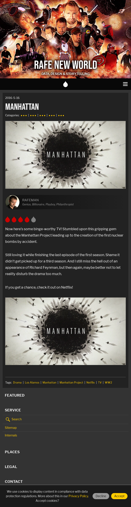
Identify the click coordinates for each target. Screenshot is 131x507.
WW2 (108, 382)
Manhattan (49, 382)
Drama (17, 382)
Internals (11, 435)
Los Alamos (32, 382)
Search (13, 419)
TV (100, 382)
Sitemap (11, 427)
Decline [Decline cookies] (101, 496)
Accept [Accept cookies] (119, 496)
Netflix (90, 382)
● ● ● (24, 115)
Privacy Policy (78, 496)
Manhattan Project (71, 382)
